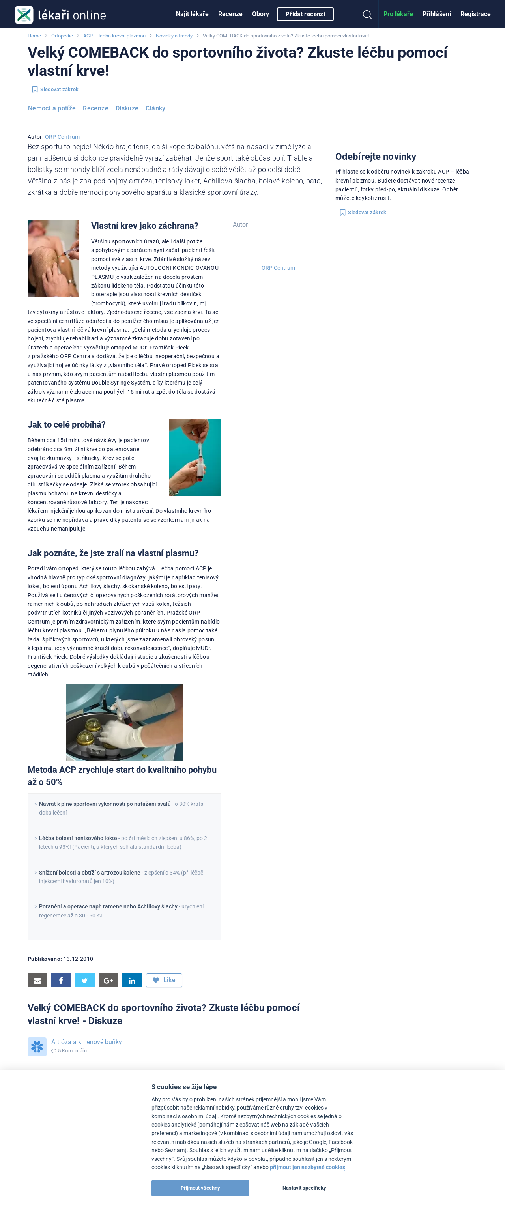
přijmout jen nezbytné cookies (307, 1167)
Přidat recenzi (305, 14)
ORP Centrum (62, 137)
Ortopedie (62, 36)
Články (155, 108)
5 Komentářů (72, 1051)
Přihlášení (437, 14)
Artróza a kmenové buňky (86, 1042)
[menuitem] (192, 14)
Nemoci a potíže (52, 108)
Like (164, 980)
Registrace (475, 14)
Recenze (230, 14)
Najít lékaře (192, 14)
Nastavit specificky (304, 1188)
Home (34, 36)
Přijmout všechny (200, 1188)
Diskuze (127, 108)
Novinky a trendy (174, 36)
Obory (260, 14)
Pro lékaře (398, 14)
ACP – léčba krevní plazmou (114, 36)
